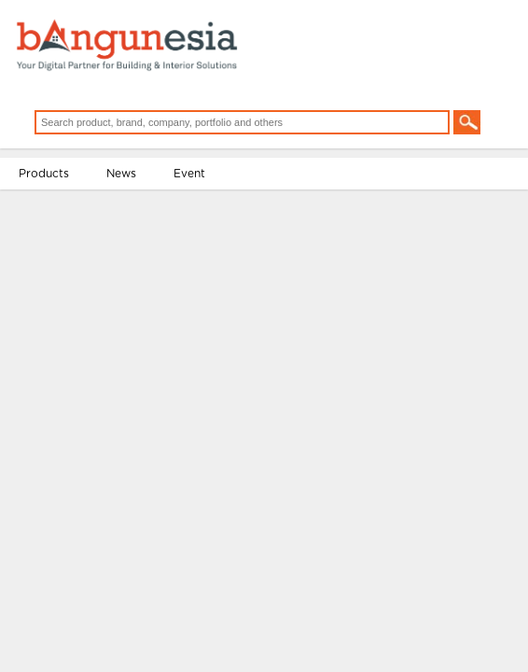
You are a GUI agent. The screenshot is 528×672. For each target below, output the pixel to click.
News (127, 193)
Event (195, 193)
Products (49, 193)
